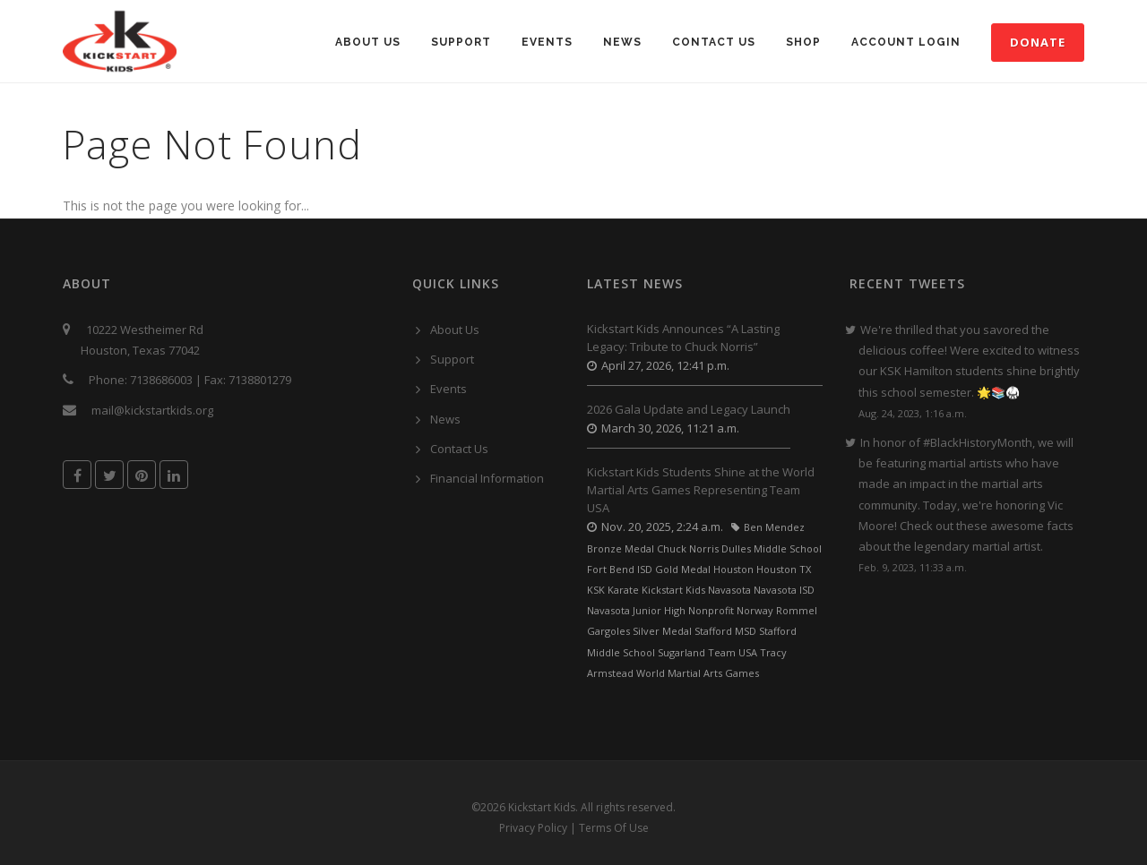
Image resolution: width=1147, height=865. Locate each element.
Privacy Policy (533, 827)
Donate (1037, 42)
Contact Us (713, 42)
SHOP (803, 42)
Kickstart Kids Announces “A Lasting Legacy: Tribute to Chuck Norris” (683, 338)
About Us (368, 42)
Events (547, 42)
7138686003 (161, 380)
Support (461, 42)
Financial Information (487, 478)
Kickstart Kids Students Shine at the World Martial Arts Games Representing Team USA (701, 490)
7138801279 (260, 380)
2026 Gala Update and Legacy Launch (688, 409)
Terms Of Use (614, 827)
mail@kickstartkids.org (152, 410)
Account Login (906, 42)
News (622, 42)
